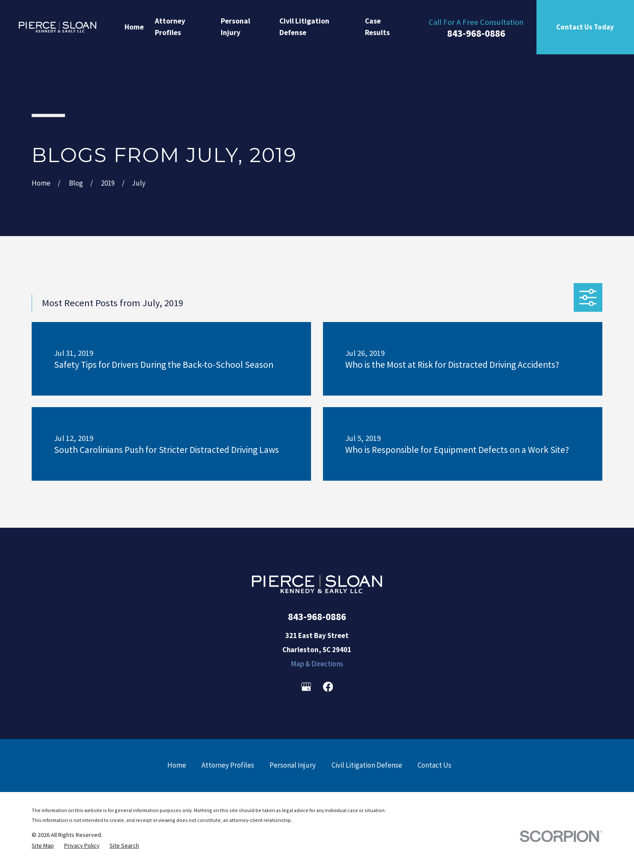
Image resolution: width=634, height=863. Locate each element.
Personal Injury (293, 765)
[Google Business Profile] (306, 687)
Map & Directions (317, 663)
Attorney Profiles (227, 765)
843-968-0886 (476, 33)
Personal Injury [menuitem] (235, 27)
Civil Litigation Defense (367, 765)
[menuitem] (43, 845)
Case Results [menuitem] (377, 27)
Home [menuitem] (134, 27)
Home (176, 765)
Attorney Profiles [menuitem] (170, 27)
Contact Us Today (585, 27)
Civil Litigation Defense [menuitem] (304, 27)
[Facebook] (328, 687)
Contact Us (434, 765)
